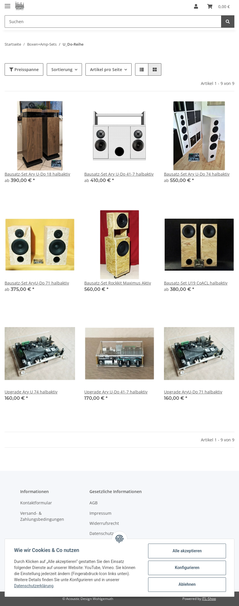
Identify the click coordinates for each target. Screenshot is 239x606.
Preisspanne (24, 69)
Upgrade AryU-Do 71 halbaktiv (193, 392)
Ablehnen (186, 584)
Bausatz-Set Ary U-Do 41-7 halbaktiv (119, 174)
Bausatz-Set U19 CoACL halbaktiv (195, 283)
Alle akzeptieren (186, 551)
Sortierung (61, 69)
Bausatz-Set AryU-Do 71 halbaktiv (37, 283)
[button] (196, 6)
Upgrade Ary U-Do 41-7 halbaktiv (115, 392)
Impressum (100, 513)
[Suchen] (113, 21)
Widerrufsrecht (104, 523)
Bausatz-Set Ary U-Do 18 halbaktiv (37, 174)
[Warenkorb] (218, 6)
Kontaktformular (36, 502)
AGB (93, 502)
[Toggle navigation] (7, 3)
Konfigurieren (187, 567)
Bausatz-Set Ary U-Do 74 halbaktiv (196, 174)
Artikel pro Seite (106, 69)
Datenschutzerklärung (33, 585)
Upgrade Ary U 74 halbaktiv (31, 392)
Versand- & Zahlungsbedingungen (42, 516)
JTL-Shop (209, 598)
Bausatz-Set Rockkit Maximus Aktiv (117, 283)
